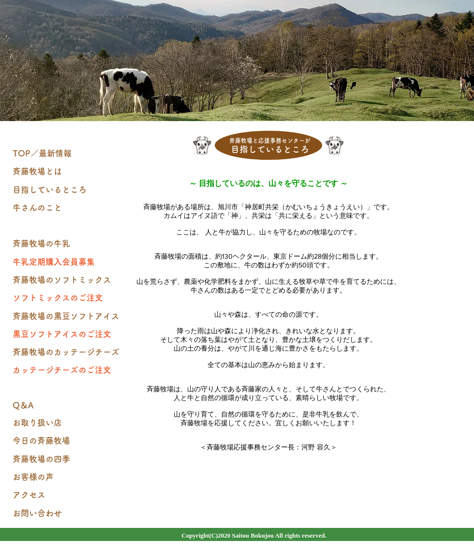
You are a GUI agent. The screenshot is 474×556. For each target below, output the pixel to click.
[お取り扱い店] (68, 423)
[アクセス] (68, 495)
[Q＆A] (68, 405)
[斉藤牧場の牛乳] (68, 243)
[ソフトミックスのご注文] (68, 298)
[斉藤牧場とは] (68, 171)
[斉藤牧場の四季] (68, 459)
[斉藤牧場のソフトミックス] (68, 280)
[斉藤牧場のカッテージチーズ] (68, 352)
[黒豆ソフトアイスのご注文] (68, 334)
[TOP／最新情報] (68, 153)
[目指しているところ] (68, 190)
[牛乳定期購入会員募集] (68, 262)
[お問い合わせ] (68, 513)
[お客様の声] (68, 477)
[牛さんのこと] (68, 208)
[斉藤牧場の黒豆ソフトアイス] (68, 316)
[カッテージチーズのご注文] (68, 370)
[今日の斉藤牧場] (68, 440)
